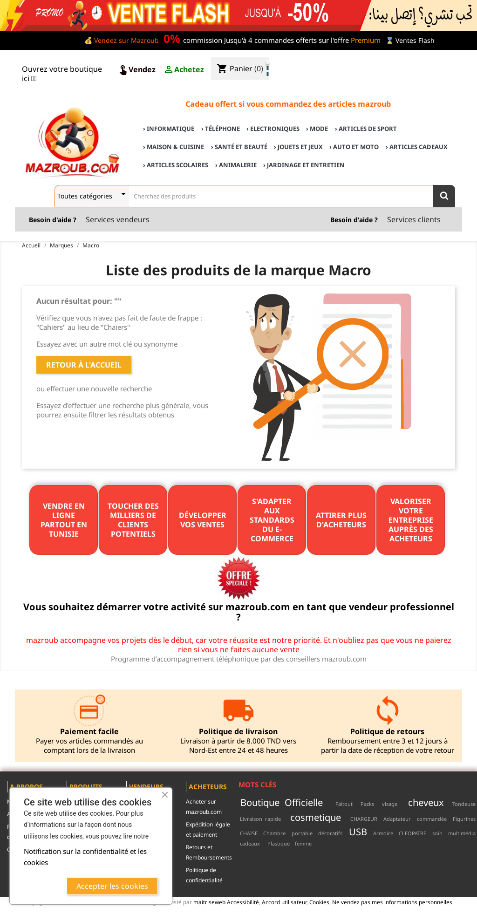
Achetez (183, 70)
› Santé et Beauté (239, 147)
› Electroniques (273, 128)
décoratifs (330, 833)
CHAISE (249, 833)
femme (303, 843)
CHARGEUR (363, 818)
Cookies (319, 902)
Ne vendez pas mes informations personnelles (392, 902)
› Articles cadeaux (417, 147)
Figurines (464, 818)
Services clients (414, 219)
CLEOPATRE (412, 833)
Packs (367, 803)
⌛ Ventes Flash (410, 40)
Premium (366, 40)
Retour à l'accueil (84, 365)
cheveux (426, 802)
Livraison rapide (260, 818)
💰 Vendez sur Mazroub (121, 40)
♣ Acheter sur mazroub (394, 61)
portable (302, 833)
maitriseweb (209, 902)
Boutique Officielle (281, 802)
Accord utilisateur (284, 902)
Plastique (278, 843)
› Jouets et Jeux (298, 147)
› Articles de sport (366, 128)
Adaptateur (397, 818)
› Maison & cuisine (173, 147)
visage (389, 803)
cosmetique (315, 817)
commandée (432, 818)
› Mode (317, 128)
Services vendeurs (118, 219)
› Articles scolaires (175, 165)
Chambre (274, 833)
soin (437, 833)
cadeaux (250, 843)
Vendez (136, 70)
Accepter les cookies (112, 886)
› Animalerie (236, 165)
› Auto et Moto (354, 147)
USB (358, 831)
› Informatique (168, 128)
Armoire (383, 833)
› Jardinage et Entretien (304, 165)
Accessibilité (243, 902)
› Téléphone (220, 128)
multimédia (462, 833)
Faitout (344, 803)
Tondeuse (464, 803)
